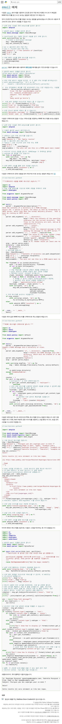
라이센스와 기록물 (40, 712)
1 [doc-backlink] (2, 699)
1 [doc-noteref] (55, 174)
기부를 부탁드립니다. (53, 716)
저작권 (37, 702)
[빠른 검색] (34, 2)
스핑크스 (39, 722)
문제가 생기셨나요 (53, 720)
